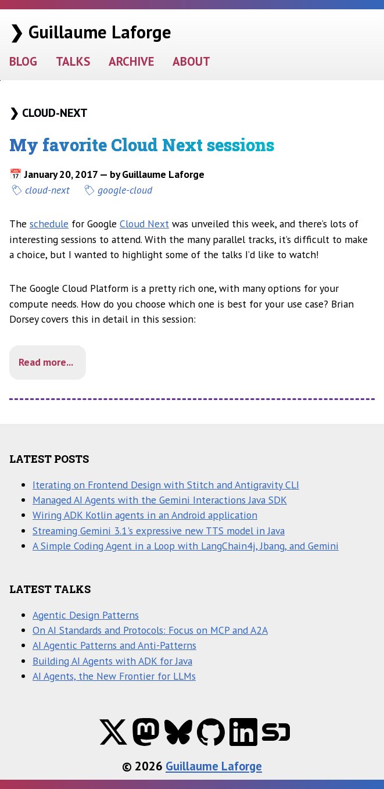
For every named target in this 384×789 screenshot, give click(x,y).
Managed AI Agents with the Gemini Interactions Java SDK (160, 499)
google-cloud (125, 190)
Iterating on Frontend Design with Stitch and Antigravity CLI (166, 484)
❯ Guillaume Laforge (90, 31)
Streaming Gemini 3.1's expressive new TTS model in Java (159, 530)
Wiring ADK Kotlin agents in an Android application (145, 515)
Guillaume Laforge (214, 766)
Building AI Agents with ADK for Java (112, 660)
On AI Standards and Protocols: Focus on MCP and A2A (150, 630)
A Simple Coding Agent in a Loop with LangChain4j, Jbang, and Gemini (186, 545)
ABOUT (191, 61)
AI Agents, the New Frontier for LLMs (114, 676)
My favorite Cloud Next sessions (141, 145)
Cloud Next (144, 223)
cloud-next (47, 190)
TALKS (73, 61)
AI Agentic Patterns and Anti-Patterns (114, 645)
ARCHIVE (131, 61)
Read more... (46, 362)
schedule (49, 223)
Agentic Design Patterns (86, 615)
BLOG (23, 61)
